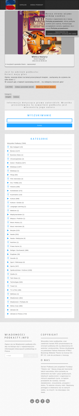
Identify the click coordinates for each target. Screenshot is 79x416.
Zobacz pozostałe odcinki (24, 87)
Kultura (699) (14, 198)
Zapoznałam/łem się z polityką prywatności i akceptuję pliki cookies (61, 32)
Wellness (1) (14, 294)
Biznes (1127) (15, 151)
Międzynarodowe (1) (17, 214)
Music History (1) (16, 222)
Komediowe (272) (16, 190)
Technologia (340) (16, 282)
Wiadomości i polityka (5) (19, 302)
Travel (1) (13, 286)
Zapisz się (30, 356)
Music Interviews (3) (17, 226)
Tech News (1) (15, 278)
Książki (8, 97)
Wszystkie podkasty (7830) (16, 143)
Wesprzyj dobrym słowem (46, 87)
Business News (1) (16, 155)
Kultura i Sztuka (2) (17, 202)
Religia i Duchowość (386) (19, 250)
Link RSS (9, 87)
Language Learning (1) (18, 206)
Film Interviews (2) (16, 179)
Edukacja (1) (14, 171)
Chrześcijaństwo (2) (17, 159)
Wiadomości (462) (16, 298)
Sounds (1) (14, 258)
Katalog (23, 5)
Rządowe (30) (15, 254)
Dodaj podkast (36, 5)
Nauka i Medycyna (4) (17, 238)
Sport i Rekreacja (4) (17, 262)
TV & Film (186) (15, 290)
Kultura (16, 97)
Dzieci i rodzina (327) (18, 163)
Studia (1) (13, 274)
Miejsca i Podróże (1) (17, 218)
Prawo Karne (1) (16, 246)
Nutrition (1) (14, 242)
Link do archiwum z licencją (58, 355)
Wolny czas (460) (16, 306)
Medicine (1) (14, 210)
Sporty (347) (14, 266)
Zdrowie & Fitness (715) (18, 314)
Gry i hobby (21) (16, 183)
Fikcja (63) (14, 175)
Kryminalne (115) (16, 194)
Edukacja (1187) (16, 167)
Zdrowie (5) (14, 310)
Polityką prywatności (54, 21)
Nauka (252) (14, 234)
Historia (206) (15, 187)
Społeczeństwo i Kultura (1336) (21, 270)
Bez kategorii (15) (16, 147)
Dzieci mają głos (16, 74)
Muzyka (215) (15, 230)
